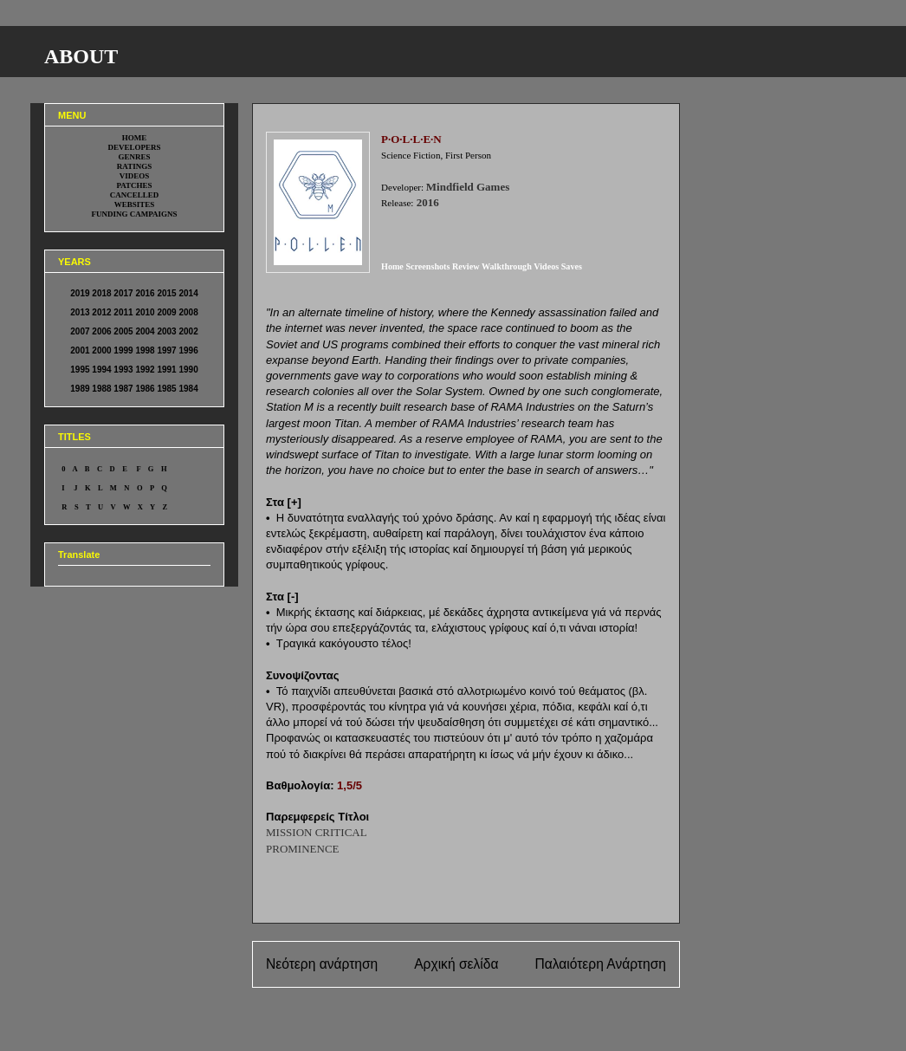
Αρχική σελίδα (456, 964)
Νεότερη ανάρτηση (322, 964)
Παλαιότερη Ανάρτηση (600, 964)
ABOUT (81, 56)
